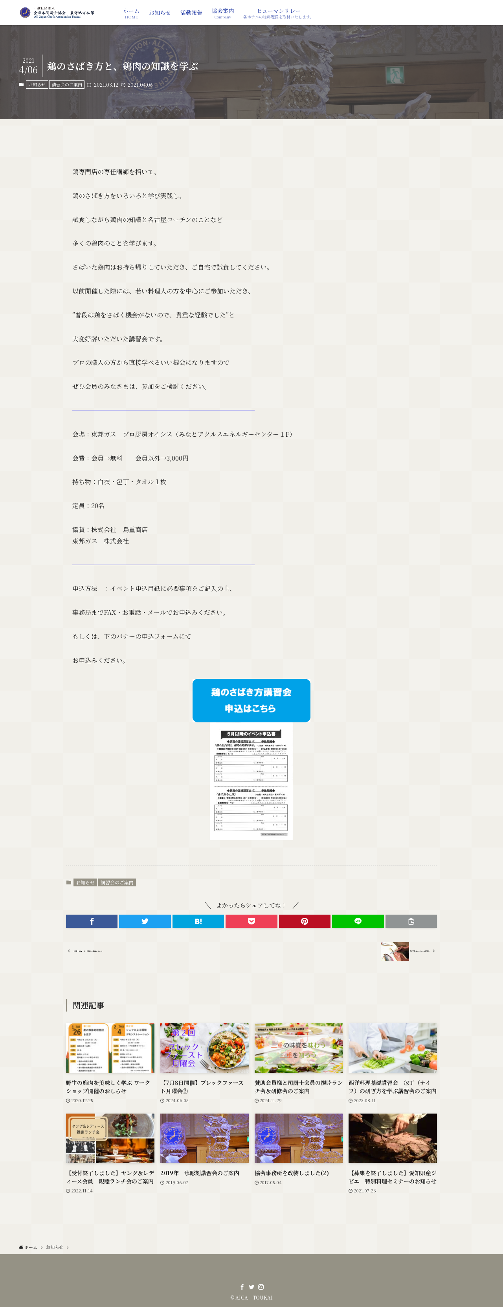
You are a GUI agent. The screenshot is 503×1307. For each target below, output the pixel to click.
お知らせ (37, 84)
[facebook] (242, 1287)
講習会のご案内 (67, 84)
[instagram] (260, 1287)
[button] (91, 921)
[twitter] (251, 1287)
